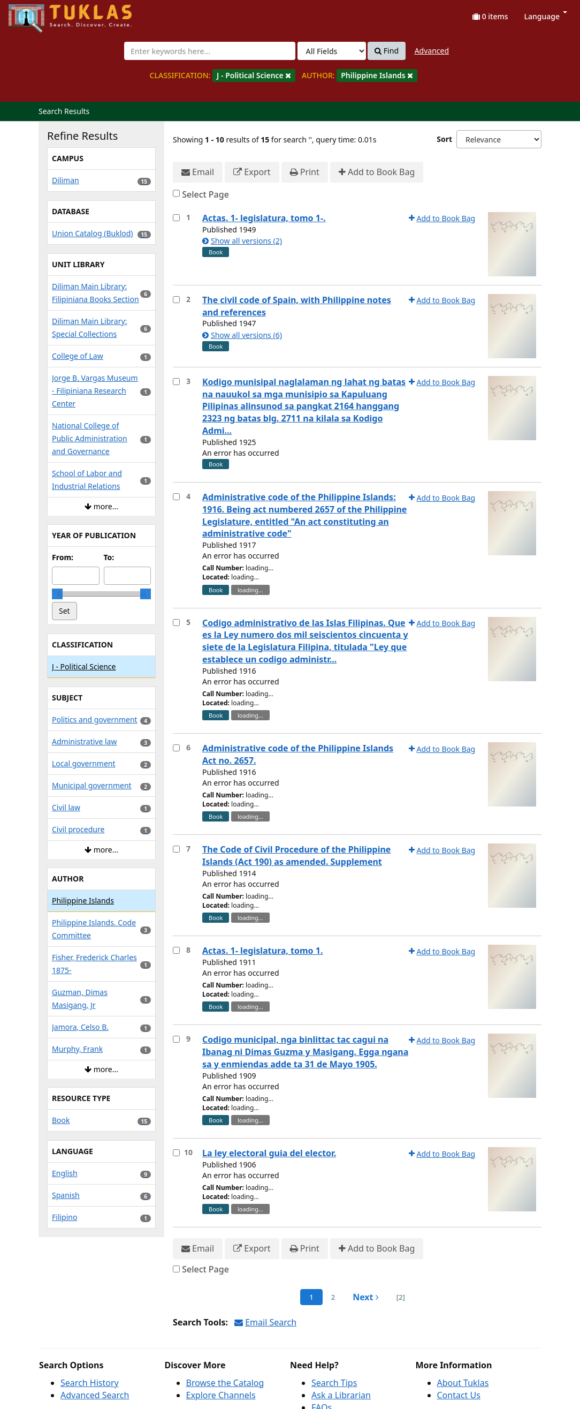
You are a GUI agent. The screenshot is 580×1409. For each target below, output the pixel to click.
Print (304, 172)
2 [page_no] (333, 1297)
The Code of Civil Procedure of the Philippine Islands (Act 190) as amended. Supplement (296, 855)
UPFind (35, 13)
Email (197, 172)
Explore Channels (221, 1395)
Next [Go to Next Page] (366, 1297)
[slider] (57, 594)
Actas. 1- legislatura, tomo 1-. (264, 218)
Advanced (432, 51)
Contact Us (458, 1395)
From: (62, 557)
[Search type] (331, 51)
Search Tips (334, 1383)
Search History (89, 1383)
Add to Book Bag (377, 172)
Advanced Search (94, 1395)
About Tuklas (463, 1383)
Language (545, 16)
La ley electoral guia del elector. (269, 1153)
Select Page (205, 194)
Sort (444, 139)
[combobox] (209, 51)
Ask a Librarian (341, 1395)
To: (109, 557)
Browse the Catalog (225, 1383)
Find (387, 51)
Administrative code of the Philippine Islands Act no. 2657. (297, 754)
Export (251, 172)
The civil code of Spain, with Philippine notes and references (296, 306)
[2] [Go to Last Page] (400, 1297)
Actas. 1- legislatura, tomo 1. (262, 950)
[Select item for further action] (176, 217)
